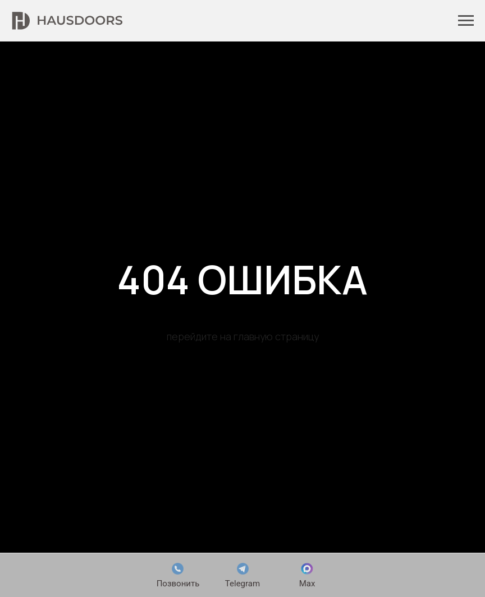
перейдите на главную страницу (243, 336)
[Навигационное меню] (466, 20)
